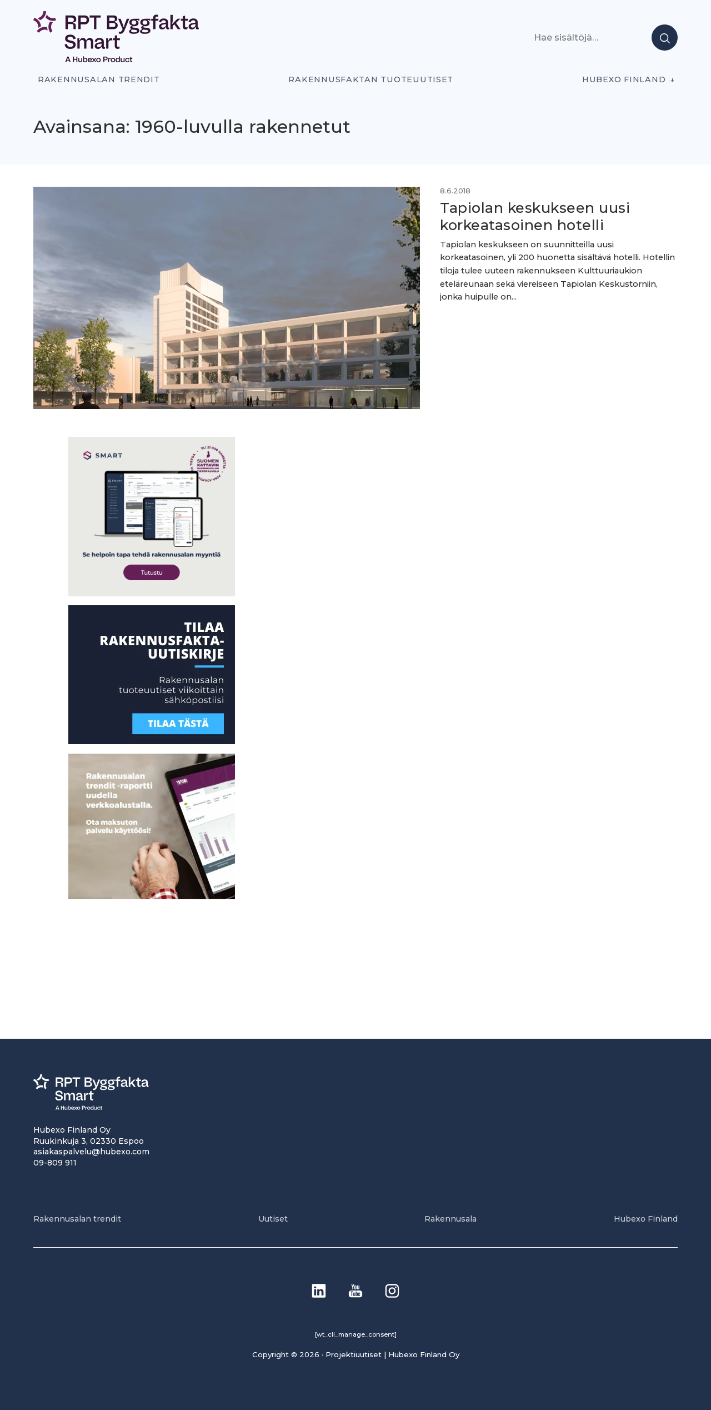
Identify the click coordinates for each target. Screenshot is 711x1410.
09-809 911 (55, 1163)
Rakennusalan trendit (99, 79)
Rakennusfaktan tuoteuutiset (370, 79)
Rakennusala (450, 1219)
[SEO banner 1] (151, 593)
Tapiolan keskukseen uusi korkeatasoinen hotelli (535, 216)
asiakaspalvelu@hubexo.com (91, 1152)
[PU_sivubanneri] (151, 896)
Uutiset (273, 1219)
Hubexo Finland (623, 79)
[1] (151, 741)
